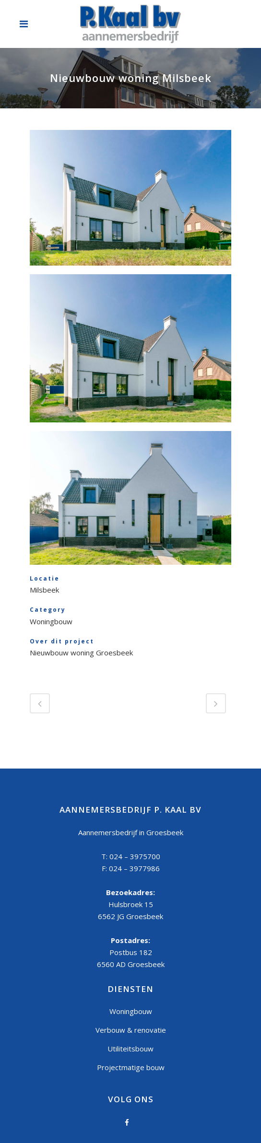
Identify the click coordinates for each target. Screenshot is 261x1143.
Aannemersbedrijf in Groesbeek (130, 832)
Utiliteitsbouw (130, 1048)
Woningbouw (130, 1011)
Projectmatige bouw (131, 1067)
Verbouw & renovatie (130, 1030)
